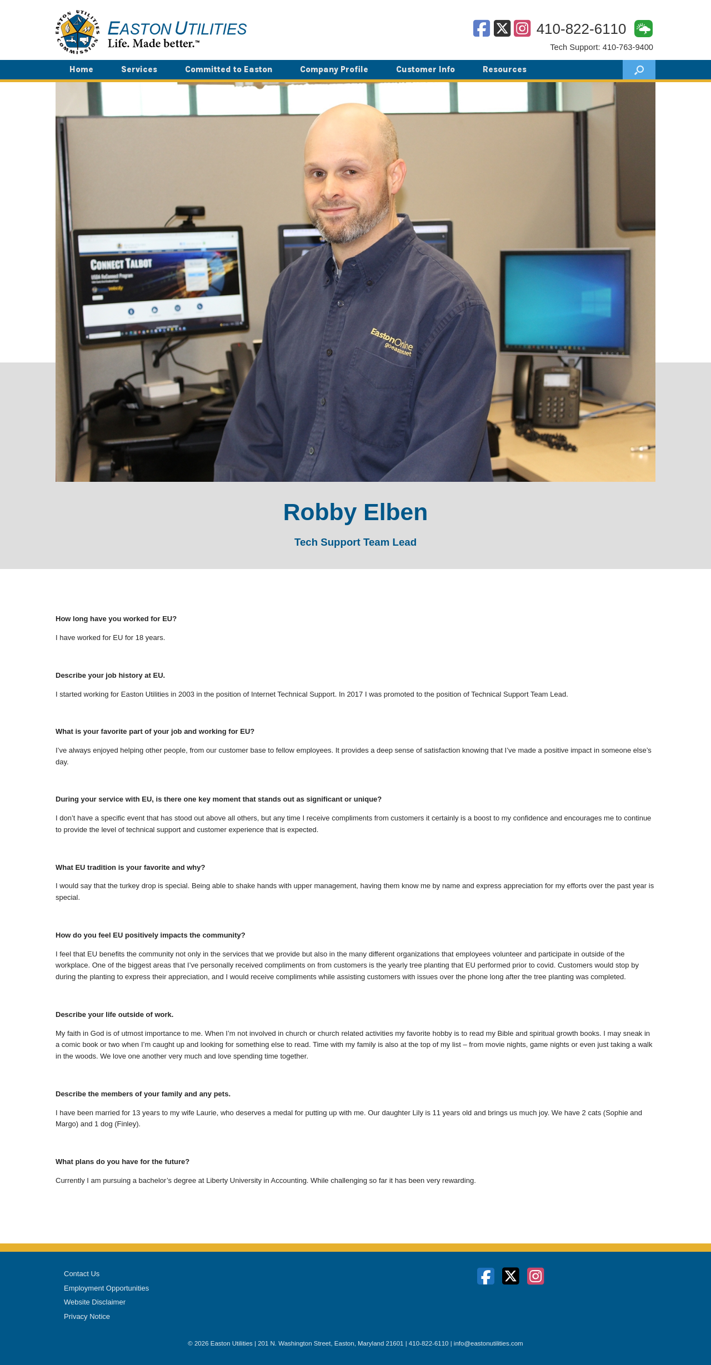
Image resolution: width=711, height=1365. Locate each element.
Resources (505, 69)
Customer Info (425, 69)
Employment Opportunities (106, 1288)
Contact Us (81, 1274)
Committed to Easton (228, 69)
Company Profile (334, 69)
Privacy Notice (87, 1316)
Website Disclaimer (95, 1302)
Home (81, 69)
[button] (639, 69)
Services (139, 69)
